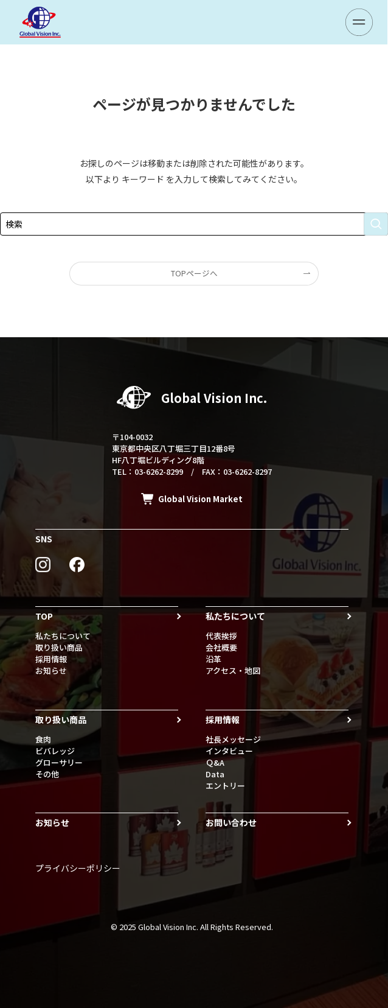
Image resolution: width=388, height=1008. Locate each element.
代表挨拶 (221, 636)
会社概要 (221, 647)
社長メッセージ (233, 739)
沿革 (213, 659)
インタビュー (229, 751)
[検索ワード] (194, 224)
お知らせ (51, 670)
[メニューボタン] (359, 22)
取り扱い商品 (59, 647)
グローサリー (59, 762)
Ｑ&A (215, 762)
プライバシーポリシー (77, 868)
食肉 (43, 739)
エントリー (225, 785)
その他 (47, 774)
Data (215, 774)
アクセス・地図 (233, 670)
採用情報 (51, 659)
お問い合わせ (231, 822)
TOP (44, 616)
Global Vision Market (200, 499)
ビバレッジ (55, 751)
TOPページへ (194, 273)
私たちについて (63, 636)
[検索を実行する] (376, 224)
